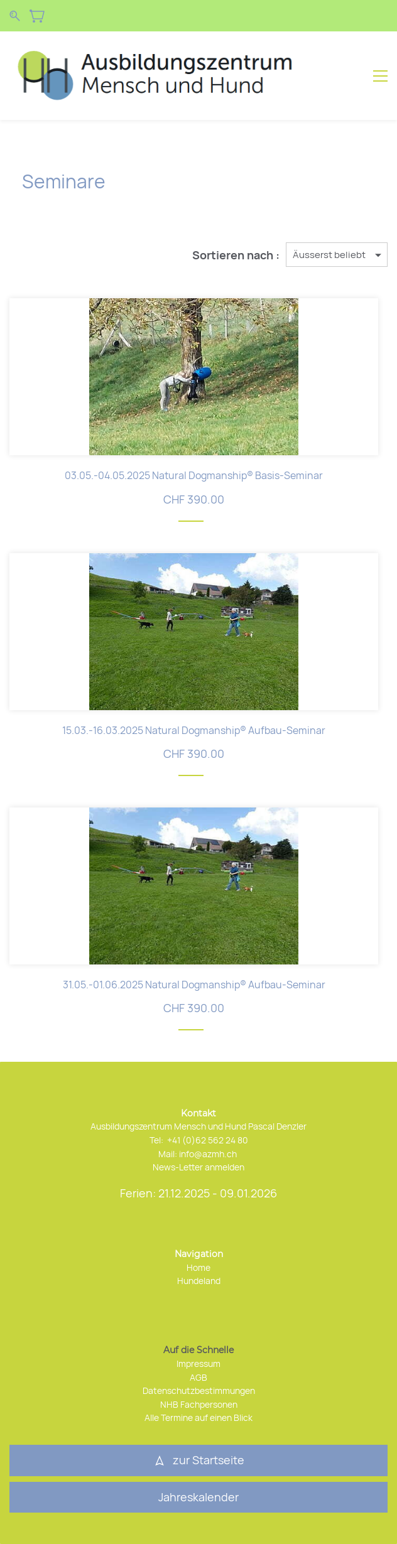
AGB (198, 1377)
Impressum (198, 1363)
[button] (198, 1497)
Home (198, 1267)
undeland (201, 1281)
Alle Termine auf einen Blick (198, 1417)
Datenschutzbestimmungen (199, 1390)
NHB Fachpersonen (198, 1404)
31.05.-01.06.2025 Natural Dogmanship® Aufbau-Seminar (194, 984)
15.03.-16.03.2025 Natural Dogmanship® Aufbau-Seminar (193, 730)
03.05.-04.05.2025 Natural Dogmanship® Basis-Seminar (194, 475)
